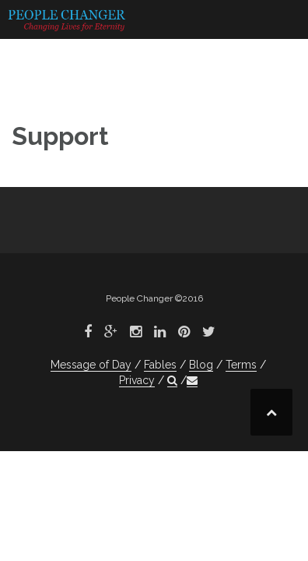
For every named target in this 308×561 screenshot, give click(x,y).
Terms (241, 364)
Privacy (137, 380)
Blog (201, 364)
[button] (172, 380)
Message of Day (91, 364)
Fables (160, 364)
